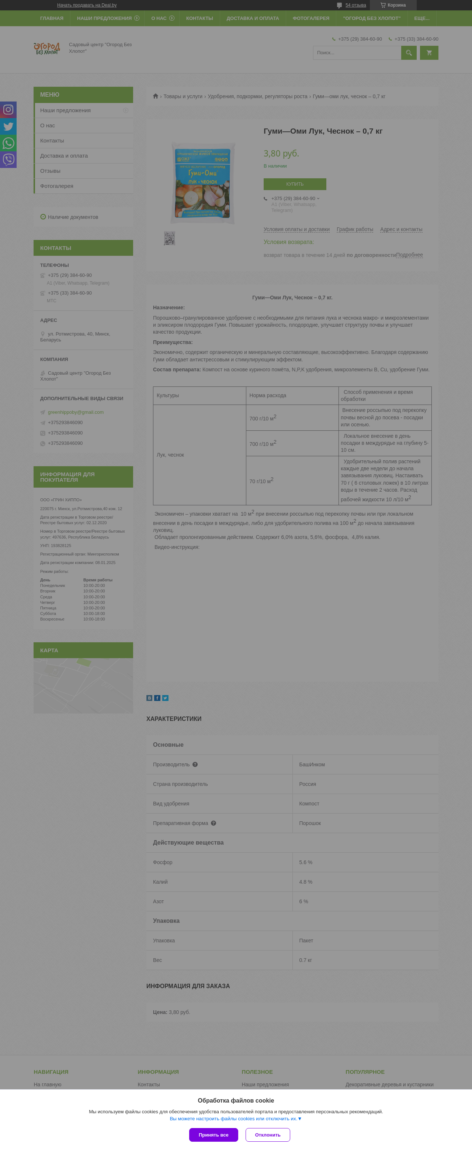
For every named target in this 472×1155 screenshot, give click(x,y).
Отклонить (268, 1135)
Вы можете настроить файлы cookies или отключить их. (233, 1118)
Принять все (214, 1135)
